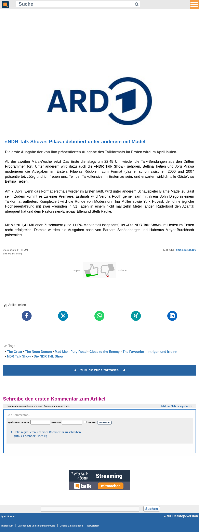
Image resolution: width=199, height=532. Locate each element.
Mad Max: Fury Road (71, 351)
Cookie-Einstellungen (71, 525)
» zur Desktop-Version (181, 516)
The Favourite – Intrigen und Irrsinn (150, 351)
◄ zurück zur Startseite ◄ (99, 370)
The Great (14, 351)
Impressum (7, 525)
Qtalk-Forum (8, 516)
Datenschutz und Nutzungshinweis (36, 525)
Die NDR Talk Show (48, 356)
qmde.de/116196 (186, 249)
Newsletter (93, 525)
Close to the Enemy (105, 351)
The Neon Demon (38, 351)
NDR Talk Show (19, 356)
